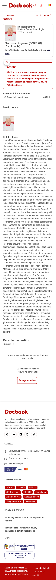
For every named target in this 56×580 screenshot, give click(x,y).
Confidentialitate (42, 568)
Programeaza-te (13, 501)
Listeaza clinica (31, 497)
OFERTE (27, 492)
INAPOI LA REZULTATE (8, 17)
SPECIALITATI (12, 492)
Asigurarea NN (13, 497)
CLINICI (21, 487)
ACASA (9, 487)
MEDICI (32, 487)
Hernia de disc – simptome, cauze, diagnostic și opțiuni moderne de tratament (20, 530)
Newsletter (31, 501)
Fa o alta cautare (44, 15)
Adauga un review (27, 380)
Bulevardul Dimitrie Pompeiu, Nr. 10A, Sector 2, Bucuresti (29, 452)
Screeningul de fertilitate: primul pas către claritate (24, 519)
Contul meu (41, 492)
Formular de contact (18, 458)
